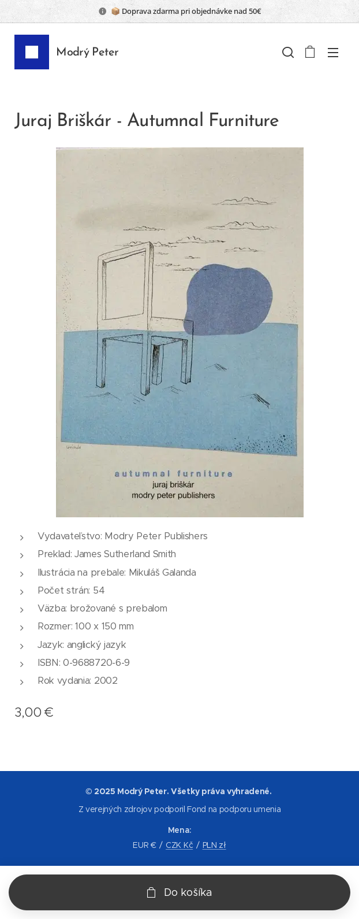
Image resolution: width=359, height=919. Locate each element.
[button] (286, 52)
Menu (333, 52)
